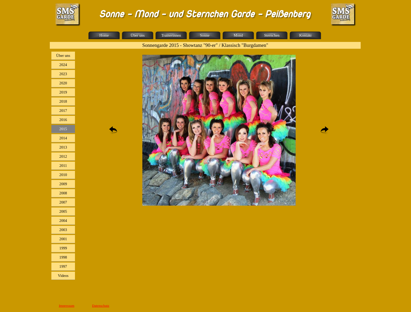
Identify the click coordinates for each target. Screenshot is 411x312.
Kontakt (305, 35)
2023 (63, 74)
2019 (63, 92)
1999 (63, 248)
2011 (63, 165)
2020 (63, 83)
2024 (63, 65)
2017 (63, 110)
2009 (63, 184)
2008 (63, 193)
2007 (63, 202)
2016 (63, 120)
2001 (63, 239)
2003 (63, 230)
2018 (63, 101)
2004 (63, 220)
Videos (63, 275)
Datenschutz (100, 306)
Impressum (66, 306)
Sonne (205, 35)
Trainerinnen (171, 35)
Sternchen (272, 35)
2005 (63, 211)
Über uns (137, 35)
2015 (63, 129)
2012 (63, 156)
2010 (63, 175)
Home (104, 35)
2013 (63, 147)
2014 (63, 138)
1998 (63, 257)
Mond (238, 35)
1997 (63, 266)
